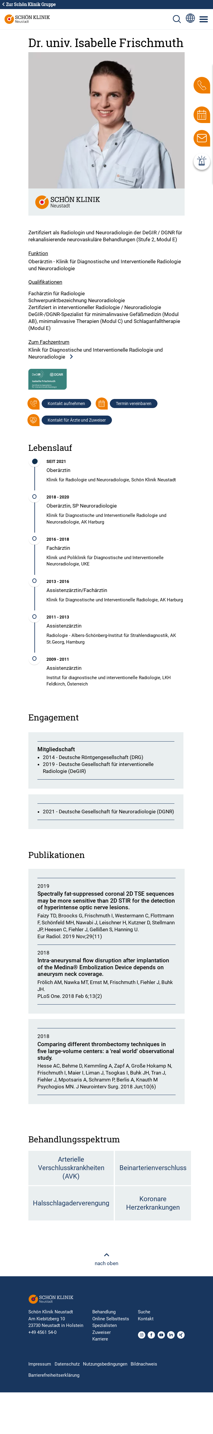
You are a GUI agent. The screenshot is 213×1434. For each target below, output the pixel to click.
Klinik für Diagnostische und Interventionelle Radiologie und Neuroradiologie (95, 353)
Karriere (100, 1339)
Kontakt (146, 1319)
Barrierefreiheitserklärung (53, 1375)
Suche (144, 1312)
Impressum (39, 1364)
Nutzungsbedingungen (105, 1364)
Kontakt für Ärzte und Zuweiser (77, 420)
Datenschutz (67, 1364)
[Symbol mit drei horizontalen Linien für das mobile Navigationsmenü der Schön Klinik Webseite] (203, 19)
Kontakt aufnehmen (66, 403)
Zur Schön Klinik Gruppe (29, 4)
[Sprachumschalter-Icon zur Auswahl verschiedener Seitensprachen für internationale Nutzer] (190, 19)
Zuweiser (101, 1332)
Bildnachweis (144, 1364)
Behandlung (104, 1312)
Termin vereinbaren (133, 403)
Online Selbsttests (110, 1319)
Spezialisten (104, 1325)
